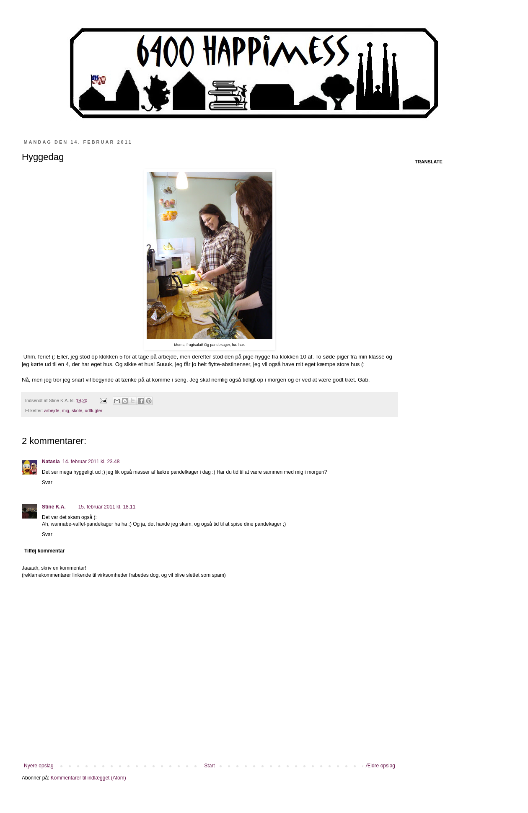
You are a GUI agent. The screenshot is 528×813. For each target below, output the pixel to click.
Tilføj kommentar (44, 551)
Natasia (51, 462)
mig (65, 410)
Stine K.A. (54, 507)
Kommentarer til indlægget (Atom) (88, 778)
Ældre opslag (380, 766)
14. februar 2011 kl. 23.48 (91, 462)
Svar (47, 482)
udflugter (93, 410)
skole (77, 410)
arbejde (52, 410)
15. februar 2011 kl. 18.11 (107, 507)
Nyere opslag (39, 766)
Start (209, 766)
